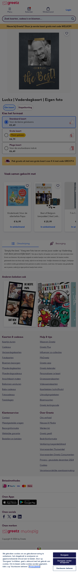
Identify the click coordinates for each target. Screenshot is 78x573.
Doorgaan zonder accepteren (64, 561)
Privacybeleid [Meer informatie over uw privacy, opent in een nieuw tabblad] (34, 567)
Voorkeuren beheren (64, 568)
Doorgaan (65, 555)
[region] (39, 561)
